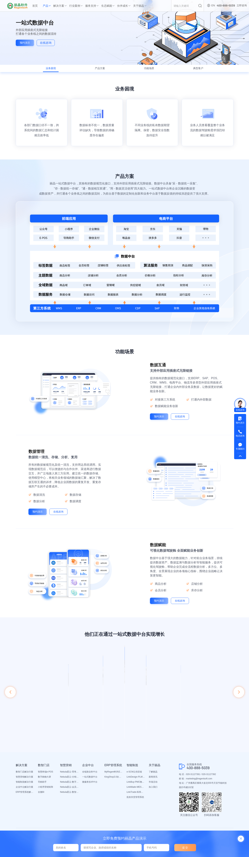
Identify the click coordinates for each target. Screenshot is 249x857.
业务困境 (54, 69)
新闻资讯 (153, 774)
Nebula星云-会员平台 (69, 785)
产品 (45, 5)
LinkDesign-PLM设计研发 (136, 774)
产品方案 (101, 69)
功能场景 (147, 69)
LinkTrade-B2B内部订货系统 (136, 790)
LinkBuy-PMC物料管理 (136, 779)
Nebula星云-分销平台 (69, 774)
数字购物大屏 (44, 774)
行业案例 (74, 5)
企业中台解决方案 (24, 785)
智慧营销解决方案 (24, 774)
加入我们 (153, 785)
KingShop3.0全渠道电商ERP (113, 774)
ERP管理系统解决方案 (25, 790)
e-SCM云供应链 (134, 769)
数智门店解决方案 (24, 769)
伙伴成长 (122, 5)
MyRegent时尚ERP (113, 769)
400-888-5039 (198, 766)
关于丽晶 (138, 5)
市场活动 (153, 779)
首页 (35, 5)
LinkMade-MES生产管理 (136, 785)
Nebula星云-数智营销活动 (69, 790)
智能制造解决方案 (24, 779)
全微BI (41, 790)
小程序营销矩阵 (45, 785)
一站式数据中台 (89, 774)
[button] (10, 694)
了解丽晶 (153, 769)
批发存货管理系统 (135, 795)
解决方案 (58, 5)
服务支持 (90, 5)
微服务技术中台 (89, 779)
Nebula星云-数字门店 (69, 779)
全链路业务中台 (89, 769)
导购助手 (42, 779)
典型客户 (194, 69)
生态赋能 (106, 5)
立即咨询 (241, 5)
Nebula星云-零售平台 (69, 769)
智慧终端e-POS (45, 769)
